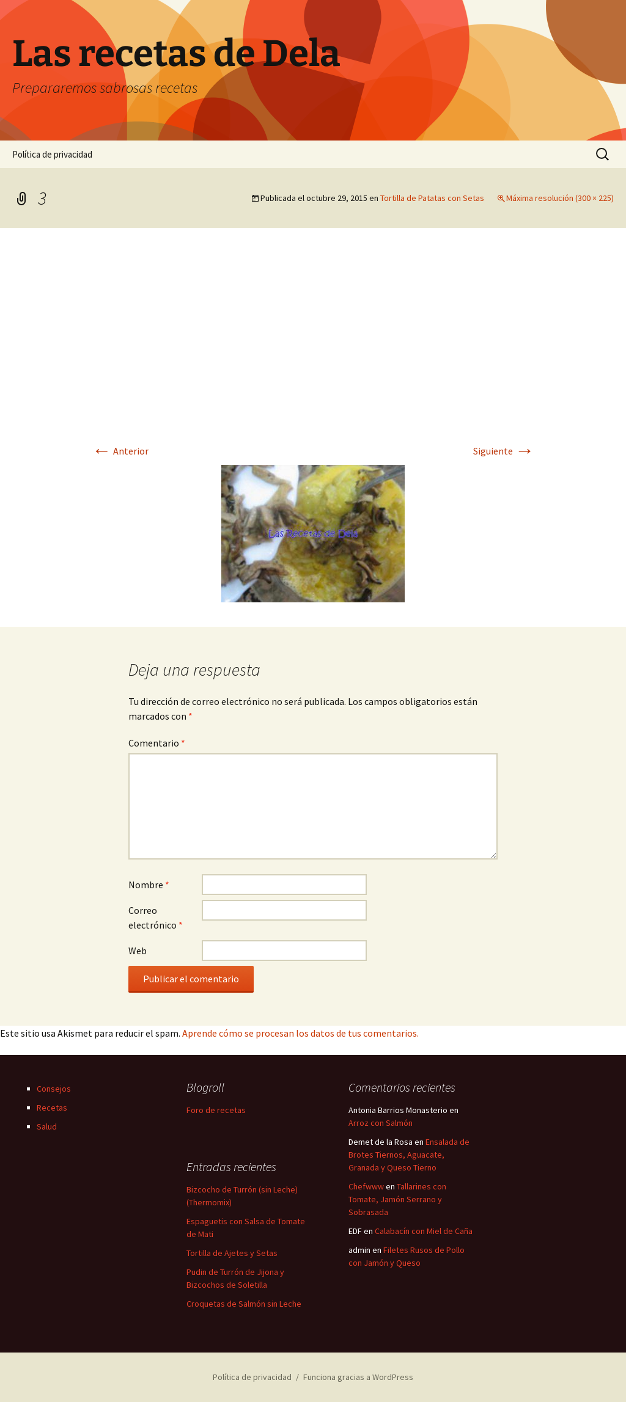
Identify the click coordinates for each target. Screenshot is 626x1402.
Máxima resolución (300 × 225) (560, 197)
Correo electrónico (155, 917)
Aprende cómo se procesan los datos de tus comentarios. (300, 1033)
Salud (47, 1126)
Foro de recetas (216, 1109)
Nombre (148, 884)
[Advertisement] (313, 343)
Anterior (120, 451)
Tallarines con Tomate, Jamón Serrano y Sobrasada (397, 1199)
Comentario (156, 743)
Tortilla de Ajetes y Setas (232, 1252)
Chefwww (366, 1186)
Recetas (52, 1107)
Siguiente (503, 451)
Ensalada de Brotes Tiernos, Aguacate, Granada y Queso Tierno (409, 1154)
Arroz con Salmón (380, 1122)
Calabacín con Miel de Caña (424, 1230)
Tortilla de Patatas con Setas (432, 197)
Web (137, 950)
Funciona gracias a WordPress (358, 1376)
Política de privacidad (52, 154)
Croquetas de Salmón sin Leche (243, 1303)
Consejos (54, 1088)
